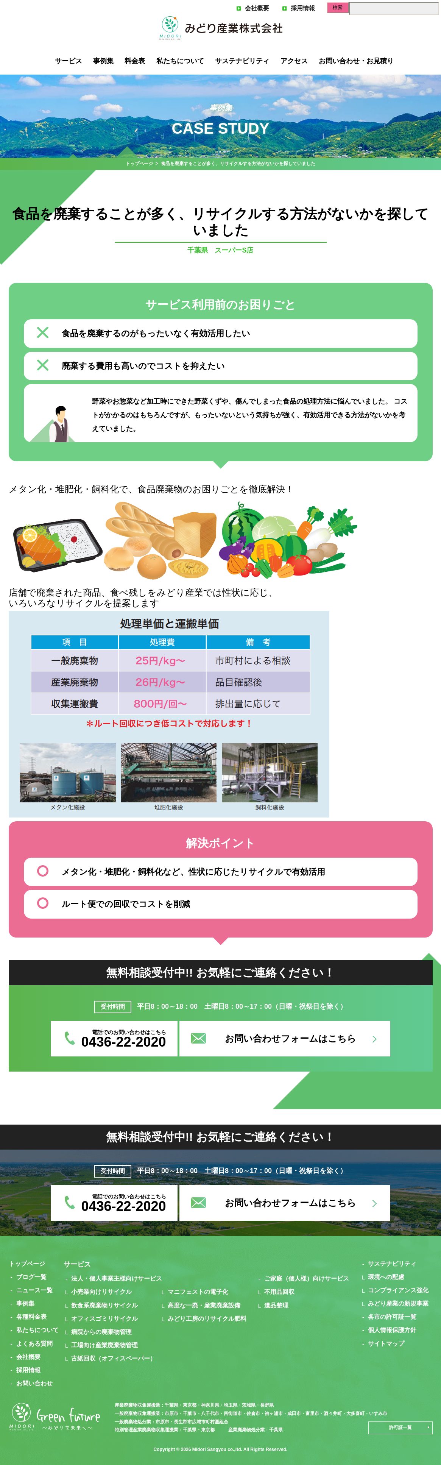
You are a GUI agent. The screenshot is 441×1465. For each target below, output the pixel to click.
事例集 (103, 61)
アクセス (294, 61)
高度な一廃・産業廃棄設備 (204, 1305)
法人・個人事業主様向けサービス (116, 1278)
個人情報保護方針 (392, 1330)
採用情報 (298, 8)
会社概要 (253, 8)
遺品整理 (276, 1305)
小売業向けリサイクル (101, 1292)
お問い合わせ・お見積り (356, 61)
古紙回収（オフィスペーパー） (113, 1358)
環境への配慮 (386, 1277)
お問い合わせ (34, 1383)
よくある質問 (34, 1343)
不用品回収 (279, 1292)
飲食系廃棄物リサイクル (104, 1305)
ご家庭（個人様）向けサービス (306, 1278)
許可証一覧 (400, 1427)
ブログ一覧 (31, 1277)
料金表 (135, 61)
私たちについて (180, 61)
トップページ (139, 163)
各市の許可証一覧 (392, 1317)
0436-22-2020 (123, 1042)
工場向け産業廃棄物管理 (104, 1345)
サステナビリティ (242, 61)
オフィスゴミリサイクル (104, 1318)
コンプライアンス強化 (398, 1290)
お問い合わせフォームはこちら (290, 1038)
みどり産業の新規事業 (398, 1303)
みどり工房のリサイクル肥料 (207, 1318)
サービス (68, 61)
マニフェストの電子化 (198, 1292)
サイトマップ (386, 1343)
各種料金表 (31, 1317)
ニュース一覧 (34, 1290)
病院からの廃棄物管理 (101, 1332)
